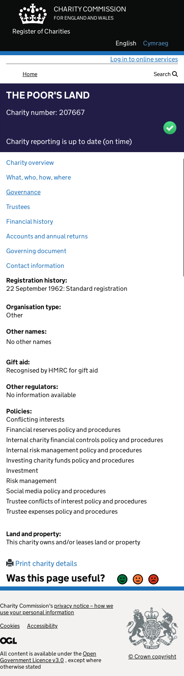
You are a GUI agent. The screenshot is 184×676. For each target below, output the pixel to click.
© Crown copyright (152, 656)
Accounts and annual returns (47, 236)
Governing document (36, 251)
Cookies (10, 625)
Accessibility (42, 625)
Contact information (35, 266)
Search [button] (166, 74)
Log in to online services (144, 59)
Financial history (29, 221)
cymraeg (155, 43)
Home (30, 74)
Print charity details (41, 563)
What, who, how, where (38, 177)
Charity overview (30, 162)
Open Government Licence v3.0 (48, 657)
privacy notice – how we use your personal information (56, 609)
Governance (23, 192)
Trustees (18, 207)
